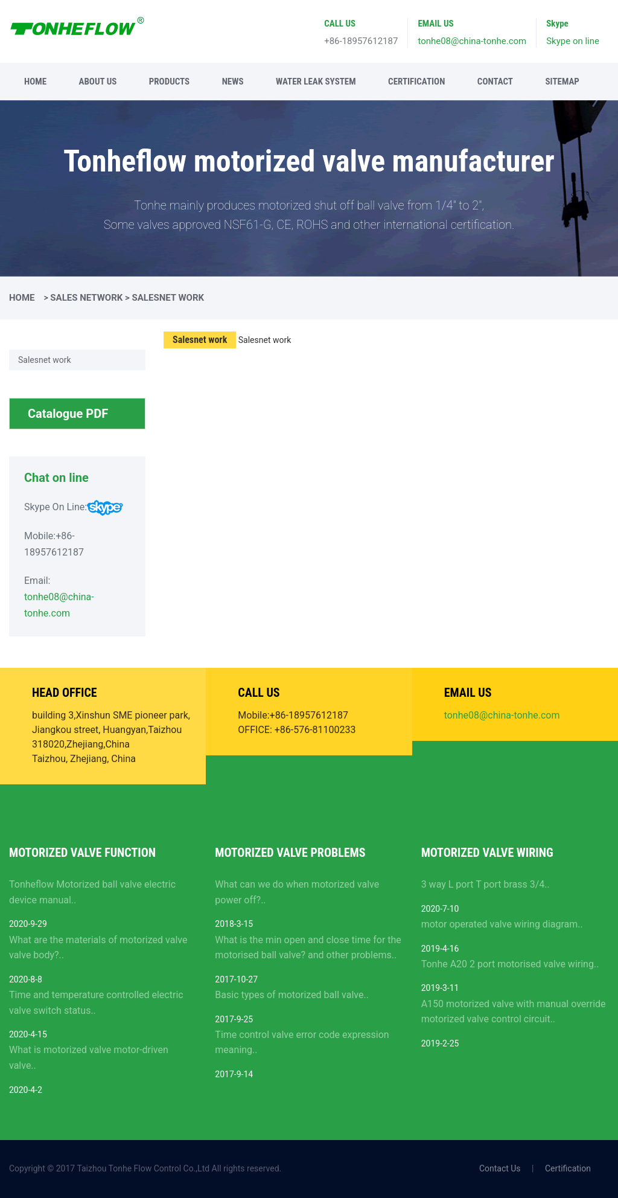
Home (35, 81)
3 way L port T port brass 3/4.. (485, 884)
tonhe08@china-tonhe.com (472, 41)
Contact (495, 81)
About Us (97, 81)
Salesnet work (44, 360)
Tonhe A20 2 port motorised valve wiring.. (510, 964)
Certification (416, 81)
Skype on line (572, 41)
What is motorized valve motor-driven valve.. (88, 1057)
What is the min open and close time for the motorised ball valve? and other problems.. (308, 947)
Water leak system (316, 81)
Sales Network (86, 297)
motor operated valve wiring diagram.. (502, 924)
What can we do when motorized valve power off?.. (297, 892)
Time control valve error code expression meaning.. (302, 1042)
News (233, 81)
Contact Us (500, 1168)
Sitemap (562, 81)
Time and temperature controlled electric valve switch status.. (96, 1002)
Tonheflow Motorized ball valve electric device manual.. (92, 892)
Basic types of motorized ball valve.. (292, 995)
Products (169, 81)
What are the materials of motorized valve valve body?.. (98, 947)
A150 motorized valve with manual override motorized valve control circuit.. (513, 1011)
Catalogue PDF (82, 417)
